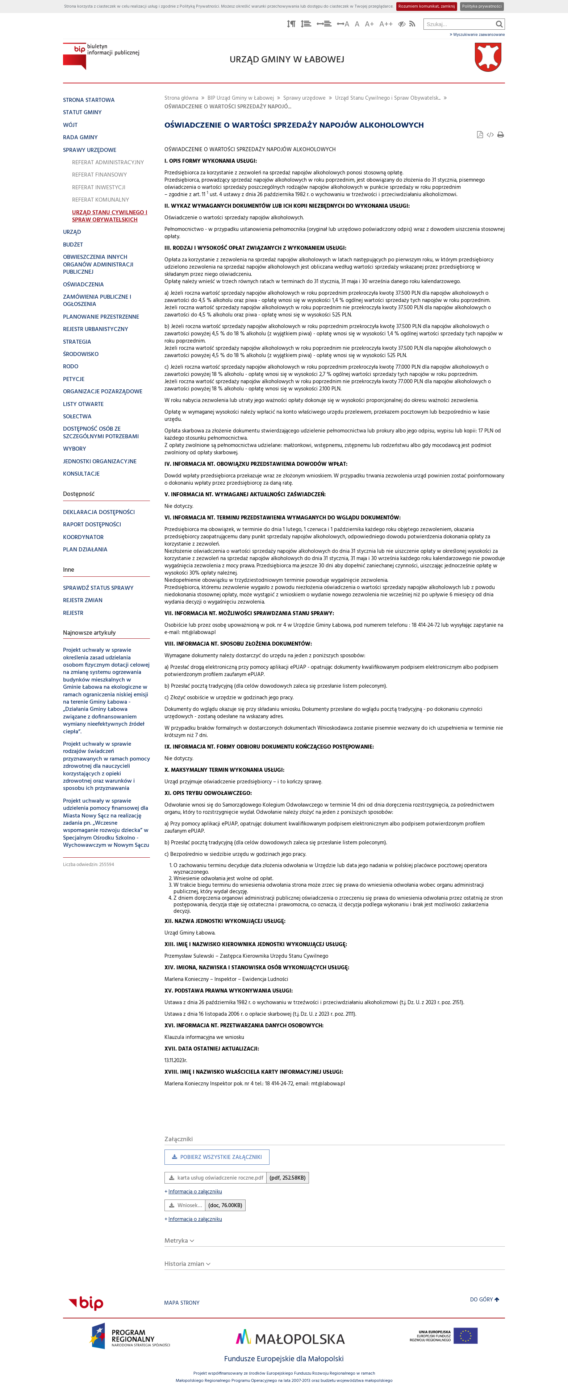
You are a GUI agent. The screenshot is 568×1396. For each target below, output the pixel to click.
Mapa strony (182, 1303)
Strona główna (181, 98)
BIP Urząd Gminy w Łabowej (241, 98)
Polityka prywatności (482, 6)
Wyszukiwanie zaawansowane (477, 35)
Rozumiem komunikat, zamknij (426, 6)
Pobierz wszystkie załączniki (213, 1159)
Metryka (176, 1241)
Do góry (485, 1300)
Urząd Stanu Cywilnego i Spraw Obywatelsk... (387, 98)
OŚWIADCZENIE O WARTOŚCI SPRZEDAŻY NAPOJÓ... (227, 107)
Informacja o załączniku (193, 1192)
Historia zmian (184, 1264)
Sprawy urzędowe (304, 98)
